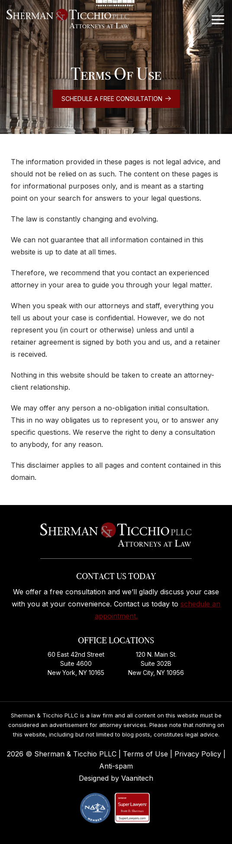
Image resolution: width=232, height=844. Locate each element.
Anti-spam (116, 766)
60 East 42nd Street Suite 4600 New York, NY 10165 (76, 663)
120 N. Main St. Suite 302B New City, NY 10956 (156, 663)
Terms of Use (146, 753)
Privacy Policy (198, 753)
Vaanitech (137, 778)
